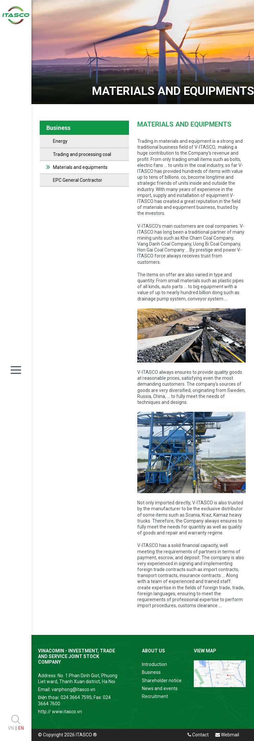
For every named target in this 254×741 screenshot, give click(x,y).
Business (151, 672)
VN (11, 728)
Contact (198, 734)
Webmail (227, 734)
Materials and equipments (80, 167)
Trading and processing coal (82, 154)
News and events (160, 688)
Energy (60, 141)
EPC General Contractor (77, 180)
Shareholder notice (162, 680)
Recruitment (155, 696)
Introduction (154, 664)
